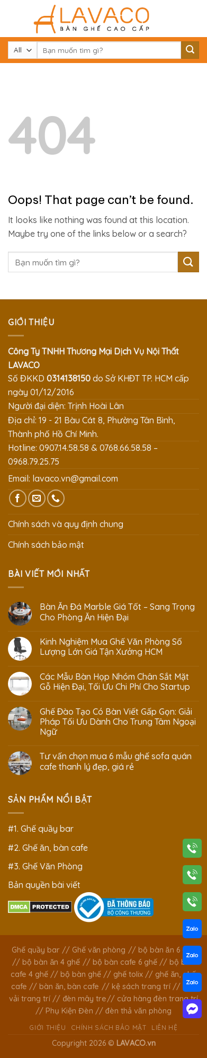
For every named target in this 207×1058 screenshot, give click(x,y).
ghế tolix (128, 974)
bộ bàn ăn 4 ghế (51, 962)
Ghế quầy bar (36, 950)
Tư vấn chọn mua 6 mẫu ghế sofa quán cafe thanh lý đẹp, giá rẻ (116, 761)
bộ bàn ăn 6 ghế (166, 950)
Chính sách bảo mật (46, 544)
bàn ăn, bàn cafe (69, 986)
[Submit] (190, 50)
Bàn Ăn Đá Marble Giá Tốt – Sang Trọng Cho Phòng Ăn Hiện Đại (117, 612)
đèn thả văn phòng (138, 1011)
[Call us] (56, 498)
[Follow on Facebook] (17, 498)
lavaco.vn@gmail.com (75, 478)
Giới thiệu (47, 1028)
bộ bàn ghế (80, 974)
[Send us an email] (37, 498)
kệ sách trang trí (141, 986)
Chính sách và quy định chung (65, 524)
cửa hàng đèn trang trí (157, 998)
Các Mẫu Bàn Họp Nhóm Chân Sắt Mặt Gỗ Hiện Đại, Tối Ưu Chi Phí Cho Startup (115, 682)
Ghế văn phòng (98, 950)
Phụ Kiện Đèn (69, 1011)
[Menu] (14, 18)
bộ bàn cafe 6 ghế (125, 962)
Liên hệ (164, 1028)
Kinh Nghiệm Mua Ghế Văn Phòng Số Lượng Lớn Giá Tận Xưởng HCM (111, 647)
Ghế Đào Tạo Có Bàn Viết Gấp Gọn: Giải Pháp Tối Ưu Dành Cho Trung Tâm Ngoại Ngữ (118, 722)
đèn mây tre (84, 998)
